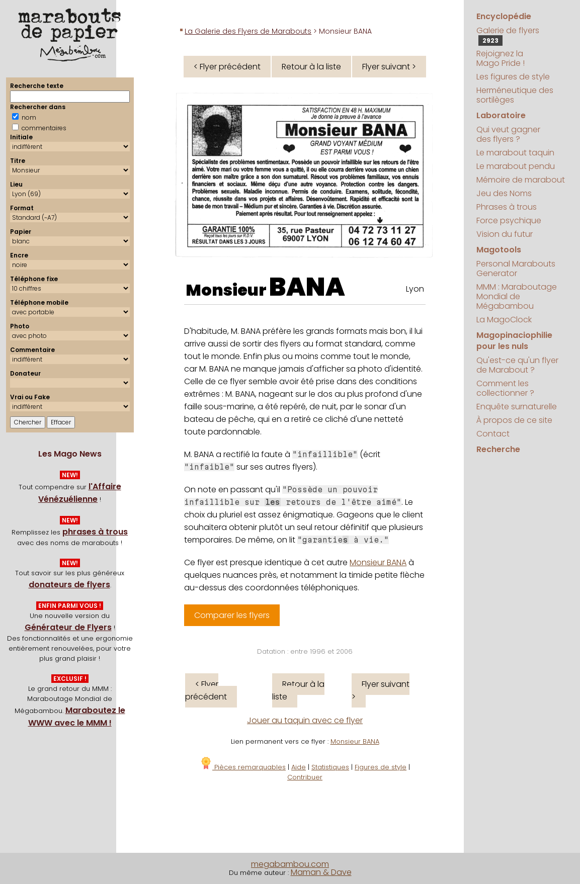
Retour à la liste (311, 66)
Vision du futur (504, 234)
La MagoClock (504, 319)
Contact (493, 433)
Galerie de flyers (507, 35)
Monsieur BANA (378, 562)
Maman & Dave (321, 872)
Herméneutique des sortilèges (514, 95)
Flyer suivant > (389, 66)
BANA (307, 287)
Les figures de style (513, 76)
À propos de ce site (514, 420)
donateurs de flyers (69, 584)
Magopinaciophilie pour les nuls (514, 340)
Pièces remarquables (243, 767)
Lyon (415, 289)
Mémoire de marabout (520, 180)
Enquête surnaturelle (516, 406)
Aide (298, 767)
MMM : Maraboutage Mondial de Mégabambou (516, 296)
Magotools (498, 249)
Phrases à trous (506, 207)
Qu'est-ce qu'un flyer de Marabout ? (517, 365)
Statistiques (330, 767)
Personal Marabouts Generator (515, 268)
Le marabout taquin (515, 152)
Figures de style (380, 767)
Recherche (498, 449)
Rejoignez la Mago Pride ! (500, 58)
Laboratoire (501, 115)
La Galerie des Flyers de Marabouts (248, 31)
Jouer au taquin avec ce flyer (305, 720)
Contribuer (304, 777)
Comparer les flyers (232, 615)
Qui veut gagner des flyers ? (508, 134)
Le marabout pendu (515, 166)
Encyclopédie (503, 16)
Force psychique (508, 220)
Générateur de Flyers (68, 627)
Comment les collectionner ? (505, 388)
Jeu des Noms (504, 193)
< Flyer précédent (227, 66)
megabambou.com (290, 864)
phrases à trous (95, 532)
